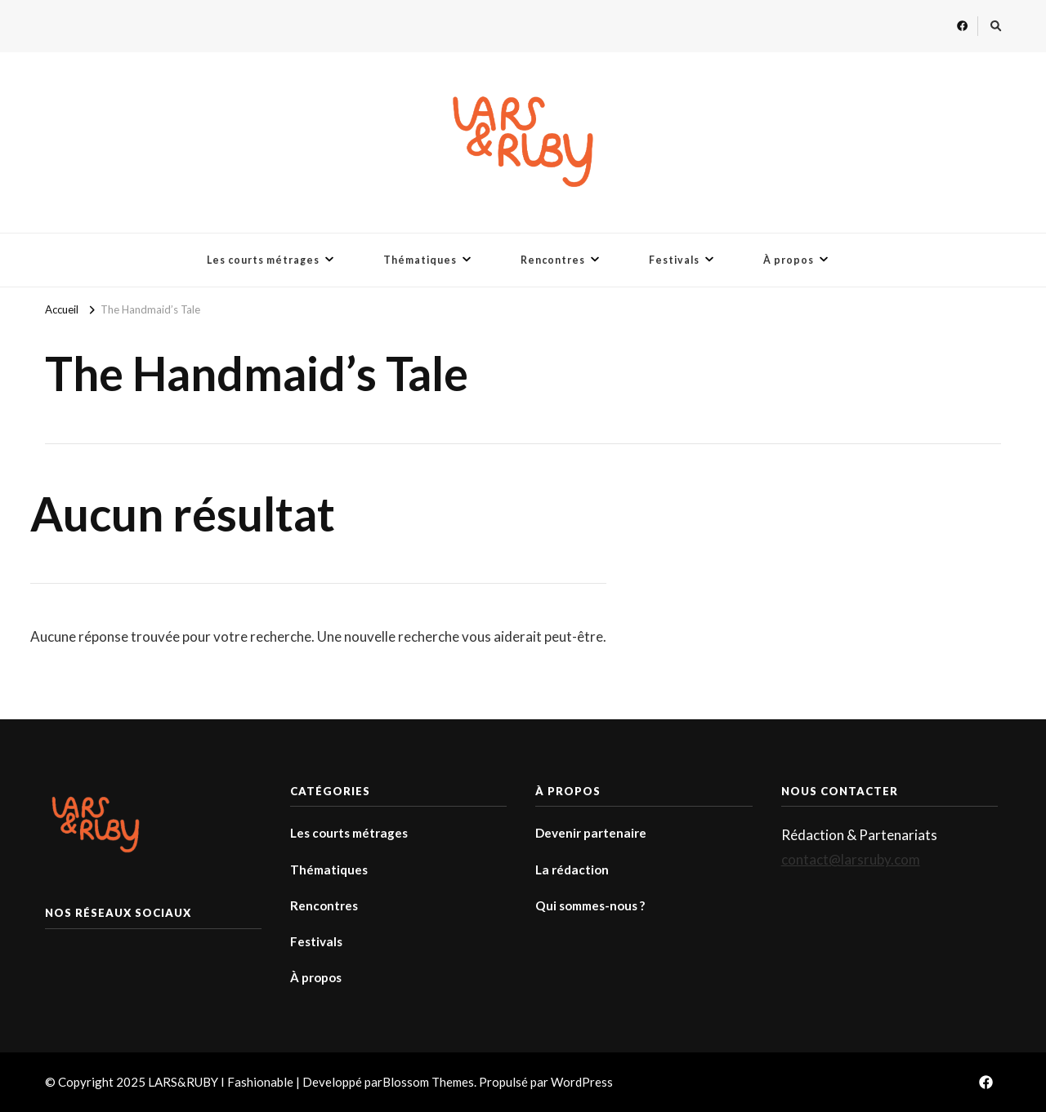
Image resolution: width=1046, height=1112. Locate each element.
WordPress (582, 1081)
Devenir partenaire (590, 832)
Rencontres (553, 260)
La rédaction (572, 869)
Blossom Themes (428, 1081)
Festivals (674, 260)
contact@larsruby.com (850, 859)
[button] (523, 142)
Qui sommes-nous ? (590, 905)
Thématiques (420, 260)
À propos (788, 260)
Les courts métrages (263, 260)
